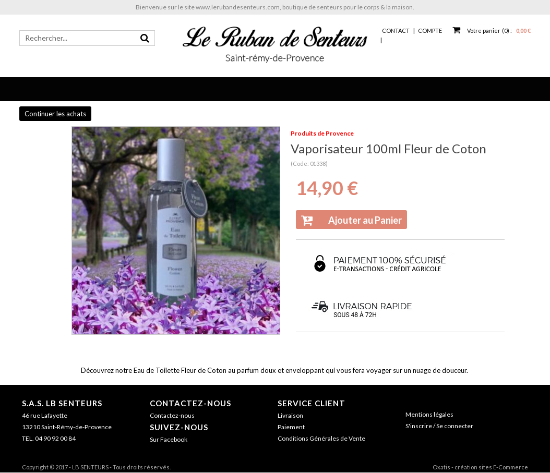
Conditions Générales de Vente (321, 438)
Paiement (291, 427)
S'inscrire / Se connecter (439, 426)
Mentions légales (429, 414)
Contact (396, 30)
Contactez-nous (190, 403)
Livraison (290, 415)
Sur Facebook (168, 439)
